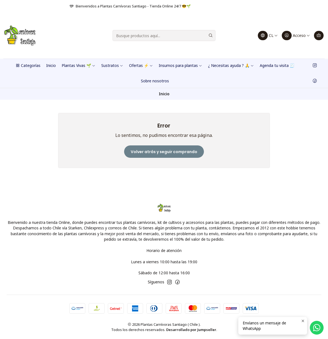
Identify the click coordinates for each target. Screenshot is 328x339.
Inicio (51, 65)
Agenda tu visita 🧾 (277, 65)
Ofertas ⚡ (141, 65)
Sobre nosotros (155, 80)
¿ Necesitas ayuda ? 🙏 (231, 65)
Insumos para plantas (180, 65)
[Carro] (319, 35)
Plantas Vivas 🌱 (78, 65)
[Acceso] (296, 35)
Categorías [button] (27, 65)
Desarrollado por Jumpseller (191, 329)
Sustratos (112, 65)
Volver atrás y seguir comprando (164, 151)
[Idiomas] (268, 35)
